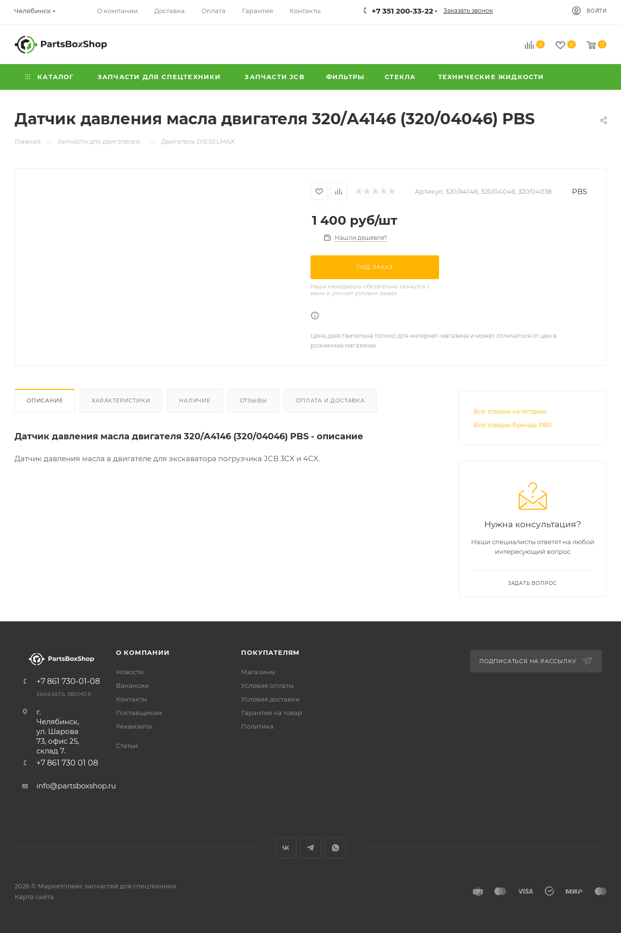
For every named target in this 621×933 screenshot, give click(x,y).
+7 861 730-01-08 (68, 681)
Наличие (195, 400)
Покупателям (270, 652)
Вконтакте (286, 847)
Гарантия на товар (271, 712)
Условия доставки (270, 699)
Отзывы (253, 400)
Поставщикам (139, 712)
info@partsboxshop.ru (76, 785)
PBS (579, 191)
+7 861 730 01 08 (67, 763)
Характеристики (121, 400)
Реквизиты (134, 726)
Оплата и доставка (330, 400)
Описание (45, 400)
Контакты (131, 699)
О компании (143, 652)
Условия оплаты (267, 685)
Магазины (258, 672)
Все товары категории (510, 411)
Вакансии (132, 685)
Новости (130, 672)
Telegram (310, 847)
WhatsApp (335, 847)
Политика (257, 726)
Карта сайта (34, 896)
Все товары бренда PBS (513, 425)
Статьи (127, 746)
